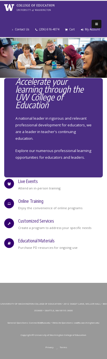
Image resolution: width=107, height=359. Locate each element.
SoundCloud (91, 288)
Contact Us (20, 29)
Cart (70, 29)
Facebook (28, 288)
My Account (90, 29)
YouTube (65, 288)
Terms (63, 347)
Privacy (49, 347)
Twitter (40, 288)
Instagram (53, 288)
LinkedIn (78, 288)
